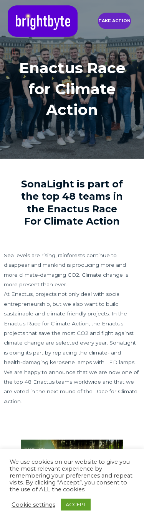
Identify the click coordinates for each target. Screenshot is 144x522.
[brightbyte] (43, 21)
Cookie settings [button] (33, 504)
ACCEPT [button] (76, 504)
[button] (114, 21)
